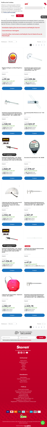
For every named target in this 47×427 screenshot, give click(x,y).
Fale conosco (23, 380)
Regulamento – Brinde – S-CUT (23, 400)
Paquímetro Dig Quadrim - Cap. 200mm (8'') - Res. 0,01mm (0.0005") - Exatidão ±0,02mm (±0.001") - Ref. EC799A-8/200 (12, 250)
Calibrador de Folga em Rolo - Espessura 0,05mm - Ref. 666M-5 (12, 295)
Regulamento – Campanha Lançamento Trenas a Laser (23, 401)
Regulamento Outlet (23, 395)
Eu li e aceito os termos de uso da (17, 340)
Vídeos (23, 365)
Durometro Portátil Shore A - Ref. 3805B (34, 157)
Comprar (12, 88)
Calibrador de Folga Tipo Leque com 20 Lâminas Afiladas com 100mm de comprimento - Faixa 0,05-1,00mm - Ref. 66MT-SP (12, 204)
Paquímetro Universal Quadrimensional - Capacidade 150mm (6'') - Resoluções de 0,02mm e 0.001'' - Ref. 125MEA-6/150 (34, 203)
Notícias (23, 366)
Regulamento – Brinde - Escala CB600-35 (23, 398)
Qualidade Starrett (23, 362)
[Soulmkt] (27, 425)
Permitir (20, 15)
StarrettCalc (23, 369)
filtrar (44, 17)
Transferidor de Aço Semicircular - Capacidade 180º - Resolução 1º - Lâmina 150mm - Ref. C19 (32, 69)
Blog (23, 368)
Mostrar (39, 41)
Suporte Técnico (23, 381)
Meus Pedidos (23, 377)
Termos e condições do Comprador (23, 391)
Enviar (41, 337)
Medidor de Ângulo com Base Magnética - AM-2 (12, 68)
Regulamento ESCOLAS (23, 397)
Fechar (12, 15)
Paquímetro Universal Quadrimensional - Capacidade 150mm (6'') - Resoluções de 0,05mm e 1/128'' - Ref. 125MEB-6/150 (12, 114)
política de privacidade (25, 340)
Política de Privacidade (9, 12)
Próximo (44, 45)
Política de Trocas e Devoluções (23, 392)
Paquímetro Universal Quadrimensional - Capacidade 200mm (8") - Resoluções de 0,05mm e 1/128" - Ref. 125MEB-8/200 (34, 296)
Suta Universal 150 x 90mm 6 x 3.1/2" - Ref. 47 (34, 113)
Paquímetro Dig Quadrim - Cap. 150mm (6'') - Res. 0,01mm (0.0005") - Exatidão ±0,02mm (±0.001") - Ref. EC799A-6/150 (12, 159)
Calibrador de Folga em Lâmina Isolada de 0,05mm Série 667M (34, 249)
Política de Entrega (23, 394)
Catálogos (23, 363)
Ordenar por (4, 41)
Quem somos (23, 360)
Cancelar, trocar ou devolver (23, 378)
